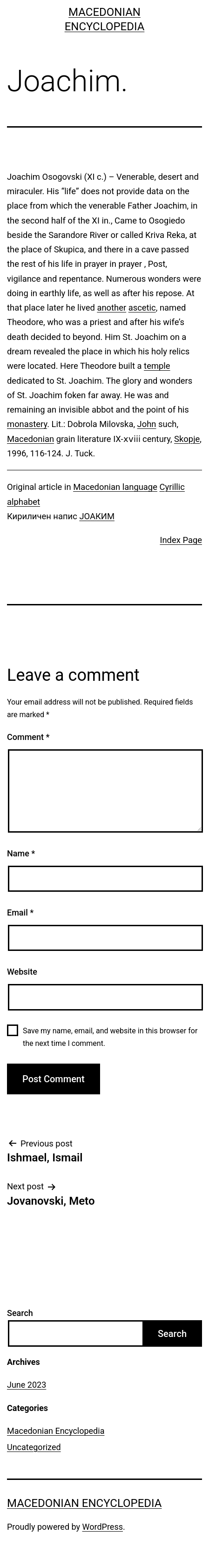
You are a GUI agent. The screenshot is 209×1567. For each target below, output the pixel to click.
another (111, 307)
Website (22, 972)
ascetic (142, 307)
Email (20, 912)
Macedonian (30, 439)
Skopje (187, 439)
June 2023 (26, 1385)
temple (157, 366)
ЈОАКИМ (97, 516)
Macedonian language (115, 487)
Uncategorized (34, 1447)
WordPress (102, 1527)
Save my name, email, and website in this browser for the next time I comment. (110, 1037)
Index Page (181, 540)
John (146, 424)
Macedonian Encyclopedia (55, 1431)
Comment (28, 737)
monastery (27, 424)
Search (20, 1313)
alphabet (23, 502)
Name (21, 853)
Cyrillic (172, 487)
